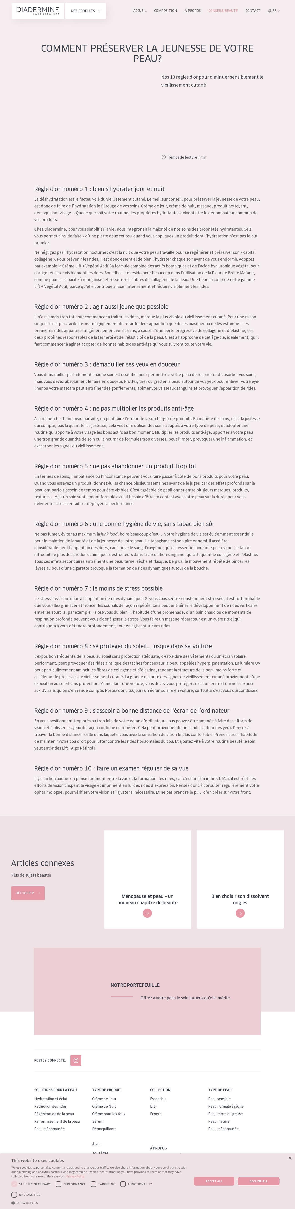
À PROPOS (158, 1148)
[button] (99, 1203)
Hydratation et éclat (50, 1099)
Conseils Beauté (223, 11)
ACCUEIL (139, 11)
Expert (155, 1114)
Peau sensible (219, 1099)
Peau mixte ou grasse (225, 1114)
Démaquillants (104, 1129)
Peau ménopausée (49, 1129)
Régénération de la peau (54, 1114)
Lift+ (153, 1106)
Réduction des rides (50, 1106)
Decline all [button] (259, 1181)
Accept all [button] (214, 1181)
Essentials (158, 1099)
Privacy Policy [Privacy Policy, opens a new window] (75, 1176)
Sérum (97, 1121)
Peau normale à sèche (226, 1106)
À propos (193, 11)
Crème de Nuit (104, 1106)
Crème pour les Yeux (108, 1114)
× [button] (290, 1158)
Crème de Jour (104, 1099)
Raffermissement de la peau (57, 1121)
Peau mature (219, 1121)
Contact (252, 11)
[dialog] (147, 1181)
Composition (165, 11)
